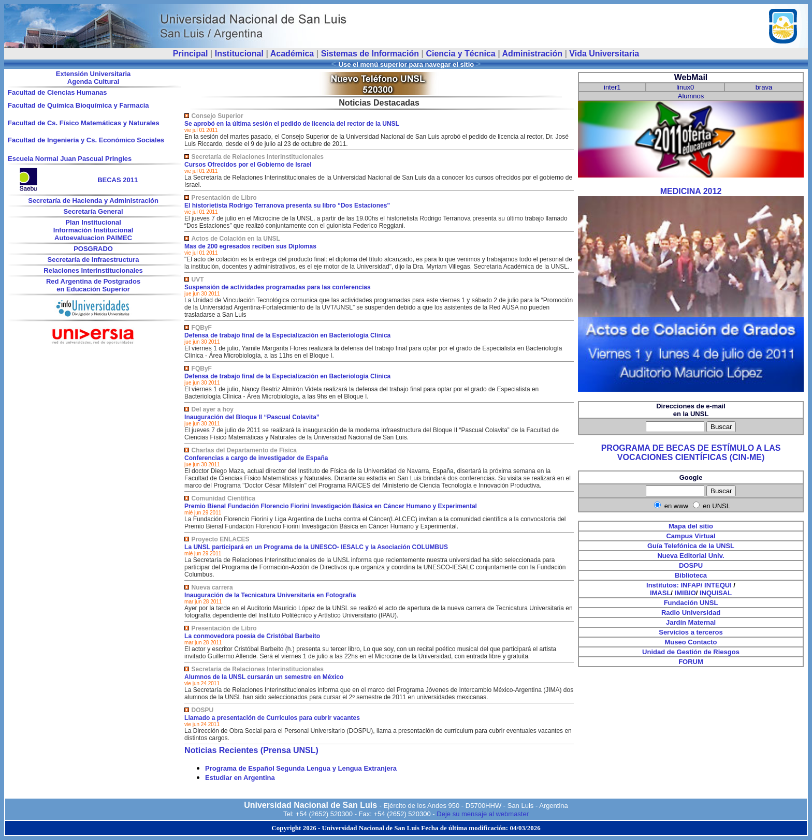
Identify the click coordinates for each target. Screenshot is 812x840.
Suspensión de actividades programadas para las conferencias (277, 287)
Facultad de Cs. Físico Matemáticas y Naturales (84, 123)
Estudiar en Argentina (240, 778)
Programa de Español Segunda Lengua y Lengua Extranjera (301, 768)
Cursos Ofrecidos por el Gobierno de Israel (247, 164)
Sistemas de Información (370, 53)
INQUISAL (716, 593)
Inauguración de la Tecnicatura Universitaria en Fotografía (270, 595)
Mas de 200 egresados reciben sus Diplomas (250, 246)
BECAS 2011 (117, 180)
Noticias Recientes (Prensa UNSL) (251, 750)
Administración (532, 53)
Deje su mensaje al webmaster (483, 814)
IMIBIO (685, 593)
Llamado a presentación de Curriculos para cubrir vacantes (272, 717)
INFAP (690, 585)
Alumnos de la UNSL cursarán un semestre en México (263, 677)
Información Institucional (93, 230)
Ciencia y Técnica (460, 53)
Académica (292, 53)
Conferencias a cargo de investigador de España (256, 458)
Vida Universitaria (604, 53)
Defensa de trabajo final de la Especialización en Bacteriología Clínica (287, 335)
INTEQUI (718, 585)
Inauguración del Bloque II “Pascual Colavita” (252, 417)
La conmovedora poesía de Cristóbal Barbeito (252, 636)
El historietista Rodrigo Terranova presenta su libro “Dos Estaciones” (287, 205)
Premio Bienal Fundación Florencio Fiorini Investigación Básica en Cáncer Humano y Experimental (330, 506)
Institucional (239, 53)
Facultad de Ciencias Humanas (57, 92)
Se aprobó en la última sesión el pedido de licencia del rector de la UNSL (291, 123)
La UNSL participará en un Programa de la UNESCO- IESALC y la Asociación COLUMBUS (316, 547)
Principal (190, 53)
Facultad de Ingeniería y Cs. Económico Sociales (86, 140)
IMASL (660, 593)
